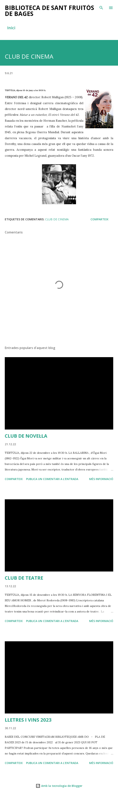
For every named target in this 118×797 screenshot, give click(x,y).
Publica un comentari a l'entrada (52, 479)
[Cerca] (101, 7)
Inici (11, 27)
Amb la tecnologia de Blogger (59, 786)
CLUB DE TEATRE (24, 577)
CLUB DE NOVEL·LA (26, 436)
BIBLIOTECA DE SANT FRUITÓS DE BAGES (49, 11)
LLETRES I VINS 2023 (28, 719)
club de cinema (57, 219)
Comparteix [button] (99, 219)
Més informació (101, 479)
